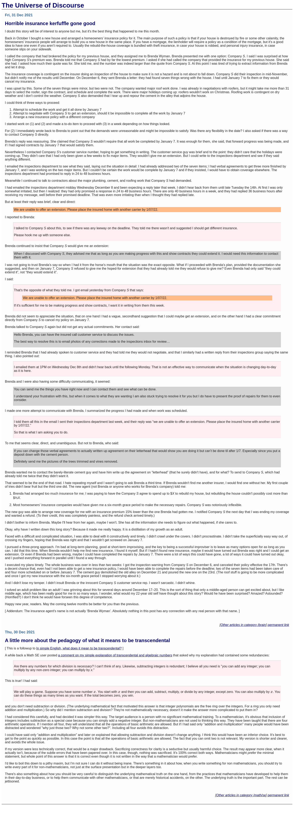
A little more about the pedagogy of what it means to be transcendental (87, 640)
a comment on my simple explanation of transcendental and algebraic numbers (115, 655)
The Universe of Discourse (43, 5)
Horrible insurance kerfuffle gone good (50, 23)
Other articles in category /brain (243, 625)
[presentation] (95, 692)
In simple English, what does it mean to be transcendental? (79, 648)
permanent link (278, 625)
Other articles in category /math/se (241, 795)
